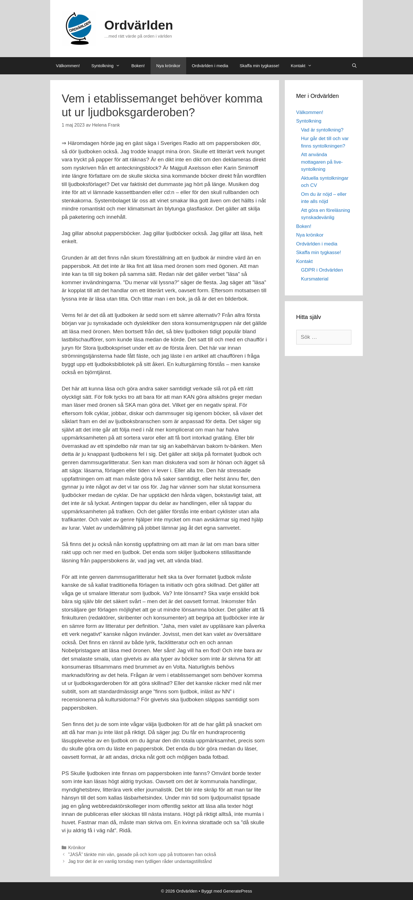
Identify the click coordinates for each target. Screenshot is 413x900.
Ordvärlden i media (210, 65)
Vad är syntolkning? (322, 130)
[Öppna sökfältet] (354, 65)
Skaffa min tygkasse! (259, 65)
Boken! (138, 65)
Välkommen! (68, 65)
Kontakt (304, 65)
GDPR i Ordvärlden (322, 270)
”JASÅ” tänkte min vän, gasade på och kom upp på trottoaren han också (142, 854)
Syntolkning (108, 65)
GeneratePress (237, 891)
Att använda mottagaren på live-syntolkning (322, 162)
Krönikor (76, 847)
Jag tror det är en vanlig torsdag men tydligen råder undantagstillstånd (140, 861)
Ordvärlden (138, 25)
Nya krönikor (168, 65)
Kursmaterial (314, 279)
